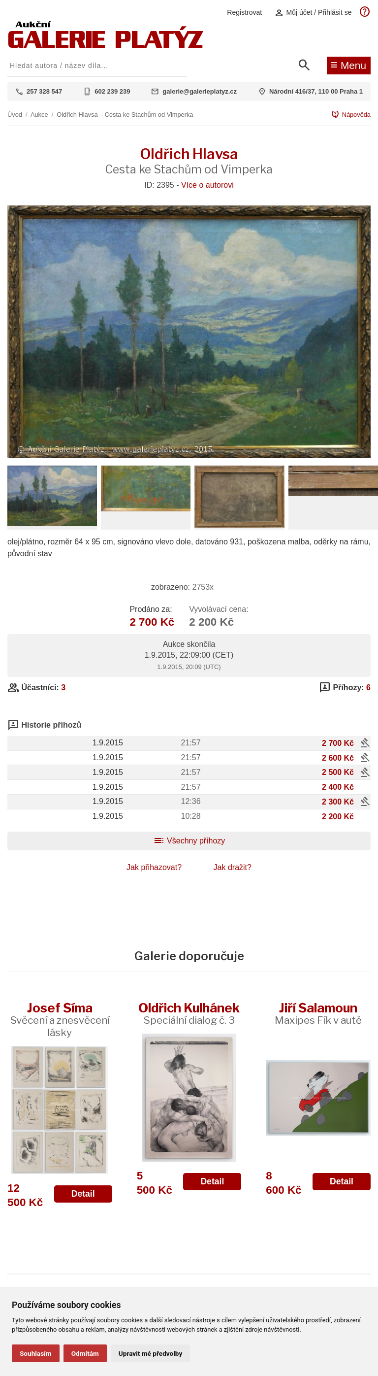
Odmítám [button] (85, 1353)
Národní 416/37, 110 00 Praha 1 (316, 91)
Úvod (14, 114)
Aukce (39, 114)
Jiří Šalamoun (318, 1013)
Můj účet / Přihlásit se (313, 12)
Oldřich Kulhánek (189, 1013)
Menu (348, 64)
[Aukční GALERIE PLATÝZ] (105, 45)
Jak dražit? (233, 867)
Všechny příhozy (189, 841)
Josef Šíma (60, 1019)
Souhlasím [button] (36, 1353)
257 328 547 (44, 91)
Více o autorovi (207, 185)
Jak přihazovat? (154, 867)
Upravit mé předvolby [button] (150, 1353)
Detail (83, 1194)
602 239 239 (112, 91)
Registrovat (244, 12)
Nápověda (351, 115)
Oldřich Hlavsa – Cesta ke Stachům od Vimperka (125, 114)
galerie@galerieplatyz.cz (199, 91)
